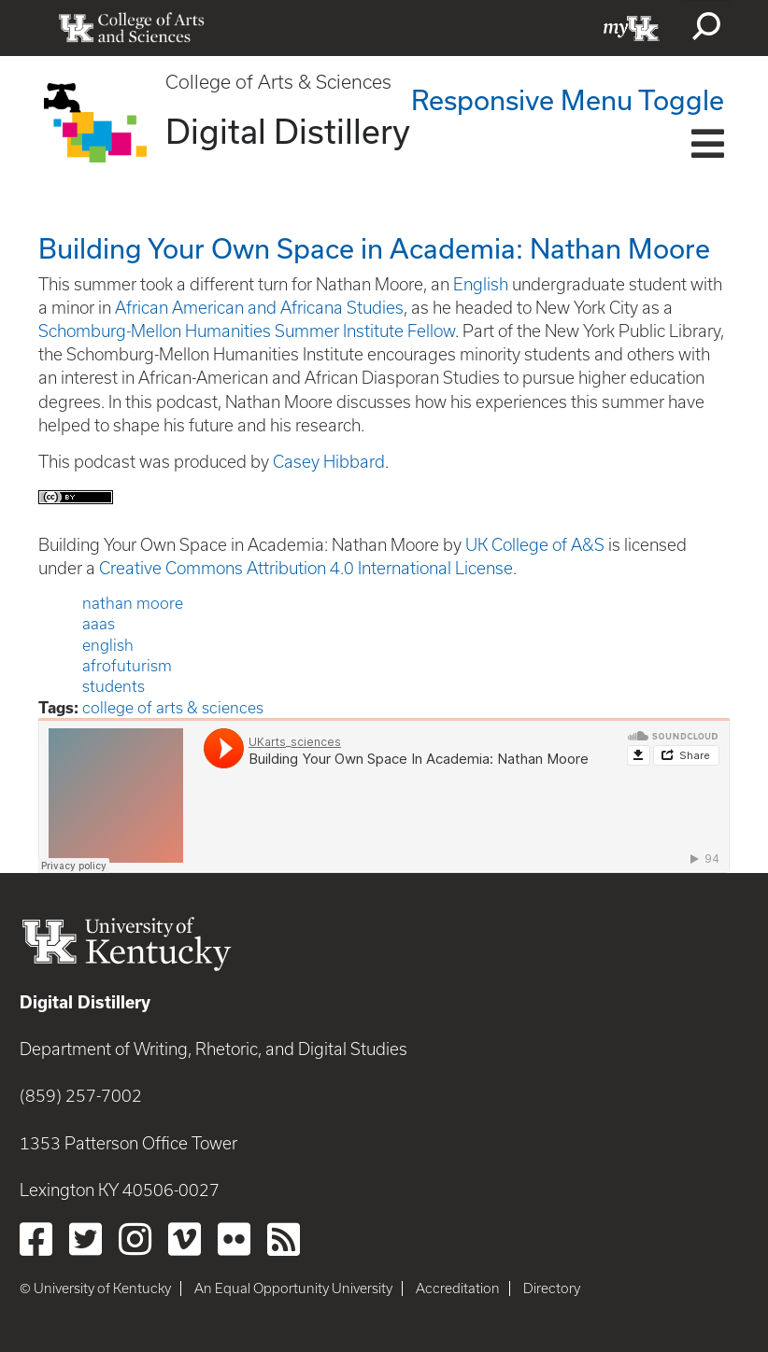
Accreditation (458, 1288)
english (108, 645)
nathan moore (132, 603)
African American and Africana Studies (259, 308)
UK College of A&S (534, 545)
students (113, 686)
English (480, 284)
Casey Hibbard (329, 462)
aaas (98, 623)
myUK (632, 28)
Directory (551, 1288)
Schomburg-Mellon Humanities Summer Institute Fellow (246, 331)
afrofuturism (127, 665)
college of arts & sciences (172, 707)
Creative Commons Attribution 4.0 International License (306, 568)
